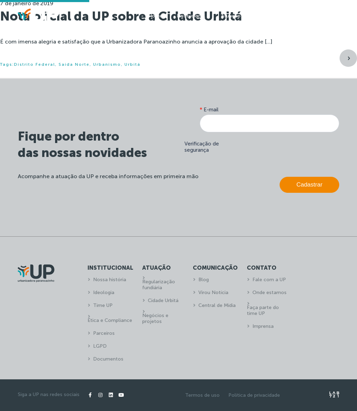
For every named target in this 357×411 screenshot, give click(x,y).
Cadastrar (309, 184)
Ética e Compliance (110, 320)
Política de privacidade (254, 395)
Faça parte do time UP (263, 310)
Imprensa (263, 326)
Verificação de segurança (201, 147)
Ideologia (103, 292)
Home (155, 16)
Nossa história (109, 280)
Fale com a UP (269, 280)
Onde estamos (269, 292)
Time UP (103, 305)
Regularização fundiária (158, 285)
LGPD (100, 346)
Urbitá (132, 64)
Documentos (108, 359)
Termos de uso (202, 395)
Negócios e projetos (155, 318)
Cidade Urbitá (163, 300)
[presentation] (286, 152)
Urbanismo (107, 64)
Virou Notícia (213, 292)
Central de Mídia (217, 305)
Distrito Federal (34, 64)
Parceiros (104, 333)
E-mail (209, 109)
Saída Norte (74, 64)
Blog (203, 280)
